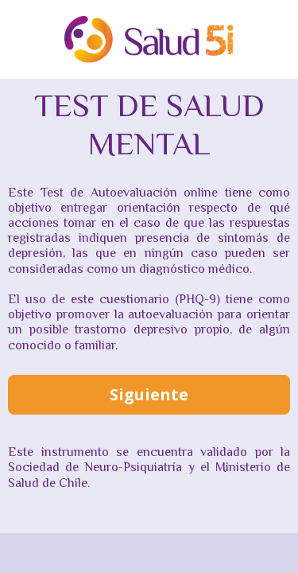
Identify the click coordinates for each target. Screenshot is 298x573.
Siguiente (149, 394)
